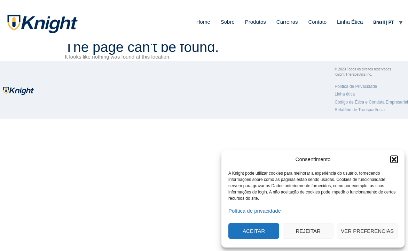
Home (203, 22)
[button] (394, 159)
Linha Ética (350, 22)
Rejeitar (308, 231)
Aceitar (254, 231)
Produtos (255, 22)
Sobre (228, 22)
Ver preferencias (367, 231)
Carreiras (287, 22)
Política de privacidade (254, 211)
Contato (317, 22)
